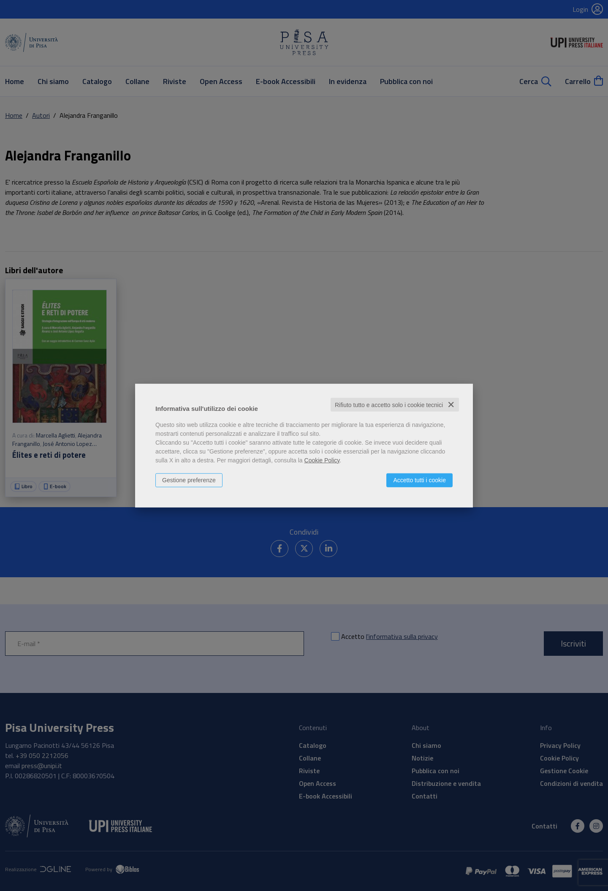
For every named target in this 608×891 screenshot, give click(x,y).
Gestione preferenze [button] (189, 479)
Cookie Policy (322, 459)
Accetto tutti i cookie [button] (419, 479)
